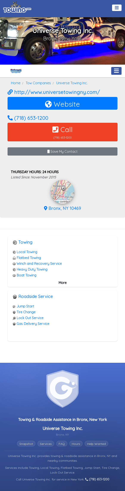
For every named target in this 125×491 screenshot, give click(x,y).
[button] (63, 188)
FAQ (62, 444)
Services (46, 444)
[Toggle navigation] (117, 8)
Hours (76, 444)
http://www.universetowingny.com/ (54, 92)
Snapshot (26, 444)
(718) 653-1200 (28, 118)
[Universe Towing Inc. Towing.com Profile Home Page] (16, 71)
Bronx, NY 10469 (62, 208)
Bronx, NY (104, 456)
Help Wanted (96, 444)
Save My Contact (62, 151)
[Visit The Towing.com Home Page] (17, 6)
